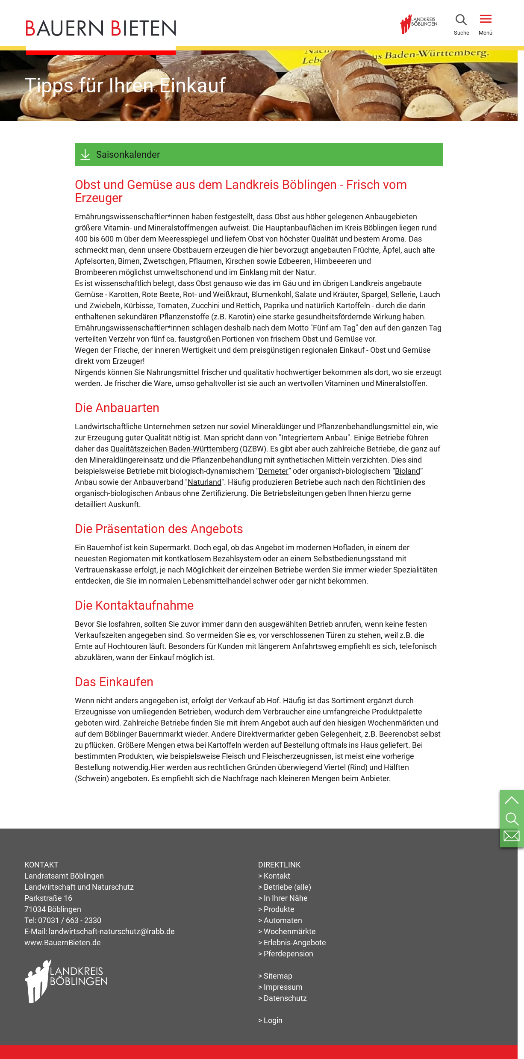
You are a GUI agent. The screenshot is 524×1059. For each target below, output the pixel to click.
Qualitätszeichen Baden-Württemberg (174, 448)
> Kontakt (274, 875)
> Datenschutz (282, 998)
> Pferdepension (285, 953)
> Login (270, 1020)
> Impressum (280, 986)
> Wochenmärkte (287, 931)
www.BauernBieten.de (62, 942)
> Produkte (276, 909)
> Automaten (280, 920)
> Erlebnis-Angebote (292, 942)
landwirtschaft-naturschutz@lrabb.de (112, 931)
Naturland (204, 482)
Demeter (273, 470)
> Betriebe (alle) (284, 886)
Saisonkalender (128, 154)
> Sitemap (275, 975)
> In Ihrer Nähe (283, 898)
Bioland (407, 470)
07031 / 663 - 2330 (69, 920)
